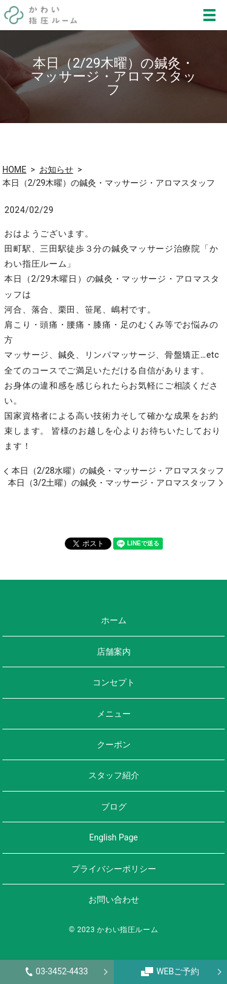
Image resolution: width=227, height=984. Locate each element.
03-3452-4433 (56, 971)
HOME (14, 169)
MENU (209, 15)
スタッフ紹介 (113, 775)
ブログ (114, 806)
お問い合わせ (113, 899)
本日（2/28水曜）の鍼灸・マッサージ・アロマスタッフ (118, 470)
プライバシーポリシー (113, 869)
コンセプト (114, 682)
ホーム (114, 620)
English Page (113, 837)
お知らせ (56, 169)
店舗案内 (114, 651)
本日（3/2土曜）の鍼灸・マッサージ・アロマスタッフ (112, 482)
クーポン (114, 744)
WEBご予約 (170, 971)
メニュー (114, 714)
